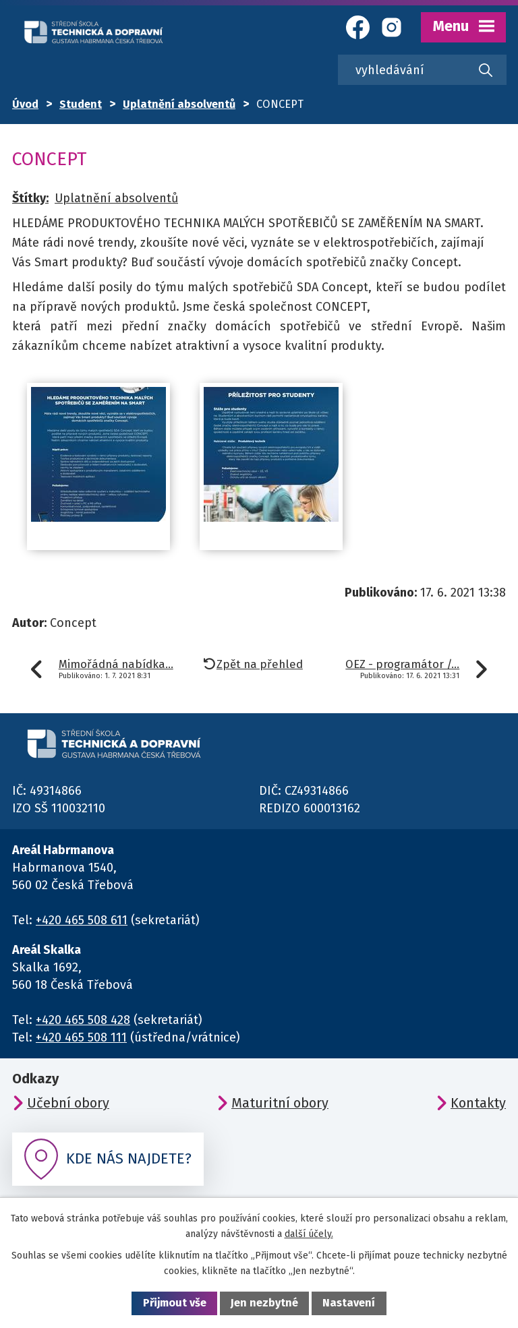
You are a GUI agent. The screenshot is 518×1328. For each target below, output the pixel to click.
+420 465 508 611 (81, 920)
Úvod (25, 104)
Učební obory (68, 1103)
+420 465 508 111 (81, 1037)
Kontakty (478, 1103)
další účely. (309, 1234)
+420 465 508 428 (83, 1020)
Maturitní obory (279, 1103)
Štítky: (30, 198)
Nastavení (348, 1302)
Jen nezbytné (264, 1302)
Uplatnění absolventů (179, 104)
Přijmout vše (174, 1302)
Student (80, 104)
